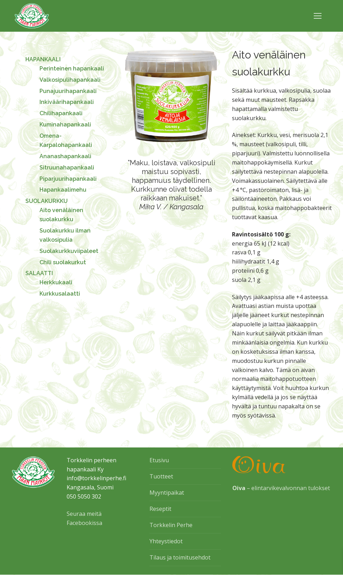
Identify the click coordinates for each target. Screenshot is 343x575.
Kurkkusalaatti (59, 293)
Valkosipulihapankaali (69, 79)
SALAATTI (39, 273)
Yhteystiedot (166, 541)
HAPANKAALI (43, 59)
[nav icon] (317, 15)
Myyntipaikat (166, 492)
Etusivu (159, 460)
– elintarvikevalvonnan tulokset (281, 488)
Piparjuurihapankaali (68, 178)
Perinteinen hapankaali (71, 68)
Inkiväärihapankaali (66, 102)
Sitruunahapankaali (66, 167)
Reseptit (160, 509)
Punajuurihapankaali (68, 91)
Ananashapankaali (65, 156)
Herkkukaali (55, 282)
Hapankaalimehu (62, 189)
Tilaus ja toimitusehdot (179, 557)
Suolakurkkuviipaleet (68, 251)
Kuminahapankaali (65, 124)
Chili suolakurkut (62, 262)
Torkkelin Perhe (170, 525)
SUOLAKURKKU (47, 201)
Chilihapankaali (60, 113)
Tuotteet (161, 476)
